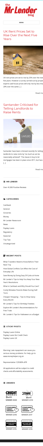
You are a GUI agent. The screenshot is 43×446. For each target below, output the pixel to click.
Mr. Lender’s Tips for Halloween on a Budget (21, 314)
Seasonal (7, 236)
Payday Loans (8, 228)
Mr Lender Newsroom (12, 220)
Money (6, 216)
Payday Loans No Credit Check (15, 335)
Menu (21, 22)
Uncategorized (9, 243)
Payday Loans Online (11, 332)
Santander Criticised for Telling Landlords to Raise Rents (20, 108)
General (6, 209)
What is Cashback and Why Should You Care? (21, 286)
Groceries (7, 213)
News (5, 224)
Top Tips (7, 240)
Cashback (7, 205)
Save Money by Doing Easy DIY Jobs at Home (21, 275)
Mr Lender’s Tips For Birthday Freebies (18, 304)
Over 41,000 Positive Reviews (14, 187)
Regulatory (7, 232)
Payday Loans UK (10, 338)
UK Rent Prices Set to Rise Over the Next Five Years (20, 35)
